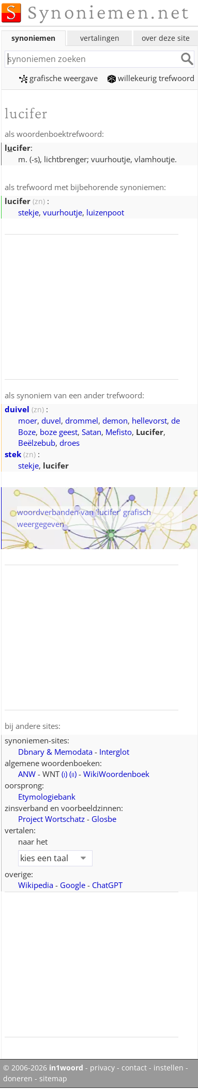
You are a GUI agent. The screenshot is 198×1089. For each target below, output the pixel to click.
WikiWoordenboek (116, 774)
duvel (51, 420)
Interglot (114, 751)
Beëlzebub (36, 443)
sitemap (53, 1078)
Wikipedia (35, 885)
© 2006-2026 (43, 1067)
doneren (18, 1078)
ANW (27, 774)
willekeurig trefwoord (151, 78)
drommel (81, 420)
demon (115, 420)
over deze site (166, 38)
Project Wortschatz (51, 819)
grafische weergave (58, 78)
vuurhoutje (62, 212)
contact (134, 1067)
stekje (28, 212)
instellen (169, 1067)
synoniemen (33, 38)
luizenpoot (105, 212)
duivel (17, 409)
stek (13, 454)
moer (27, 420)
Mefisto (118, 432)
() (64, 774)
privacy (102, 1067)
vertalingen (99, 38)
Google (72, 885)
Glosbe (104, 819)
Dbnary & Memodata (55, 751)
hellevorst (149, 420)
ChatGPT (107, 885)
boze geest (59, 432)
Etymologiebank (46, 796)
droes (69, 443)
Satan (91, 432)
